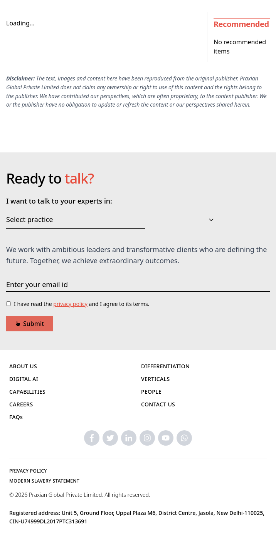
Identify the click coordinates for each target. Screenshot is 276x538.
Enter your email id (37, 284)
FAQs (16, 417)
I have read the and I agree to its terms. (82, 303)
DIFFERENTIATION (165, 366)
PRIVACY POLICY (28, 471)
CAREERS (21, 404)
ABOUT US (23, 366)
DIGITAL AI (23, 379)
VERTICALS (155, 379)
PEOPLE (151, 391)
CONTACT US (158, 404)
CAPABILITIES (27, 391)
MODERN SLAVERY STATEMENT (44, 481)
